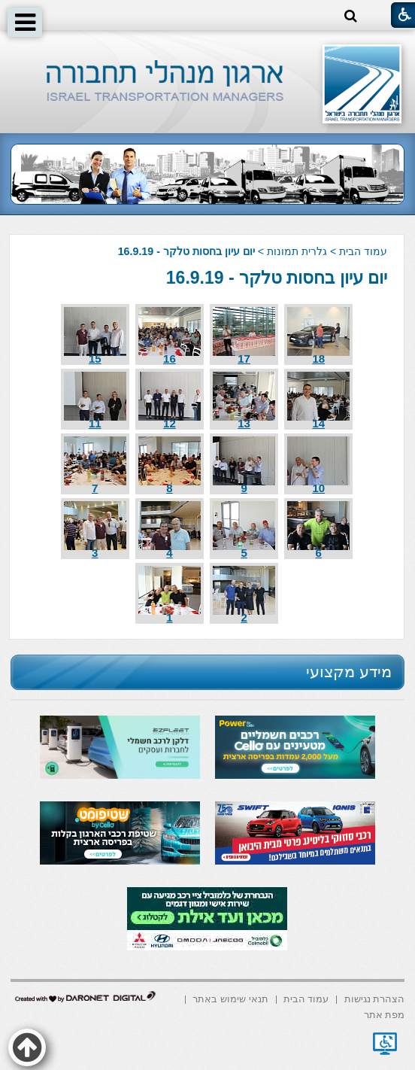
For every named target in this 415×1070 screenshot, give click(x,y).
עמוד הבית (363, 251)
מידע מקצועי (349, 671)
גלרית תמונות (297, 251)
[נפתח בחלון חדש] (385, 1043)
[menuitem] (374, 998)
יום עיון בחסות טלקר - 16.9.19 (276, 277)
